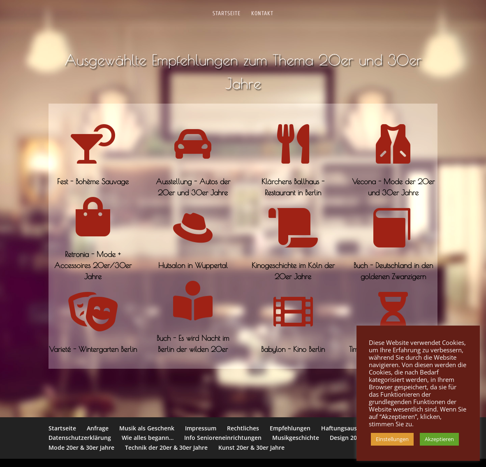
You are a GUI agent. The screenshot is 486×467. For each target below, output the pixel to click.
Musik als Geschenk (146, 428)
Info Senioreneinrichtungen (223, 438)
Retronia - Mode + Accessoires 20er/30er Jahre (93, 265)
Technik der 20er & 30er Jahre (166, 447)
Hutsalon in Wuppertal (193, 265)
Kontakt (262, 14)
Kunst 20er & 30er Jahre (251, 447)
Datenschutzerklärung (80, 438)
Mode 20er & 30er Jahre (81, 447)
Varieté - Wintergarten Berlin (93, 349)
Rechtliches (243, 428)
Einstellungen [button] (392, 439)
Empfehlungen (290, 428)
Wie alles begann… (148, 438)
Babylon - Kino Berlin (293, 349)
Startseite (227, 14)
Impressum (200, 428)
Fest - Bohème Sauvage (93, 181)
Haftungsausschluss (349, 428)
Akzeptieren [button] (439, 439)
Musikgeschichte (295, 438)
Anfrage (98, 428)
